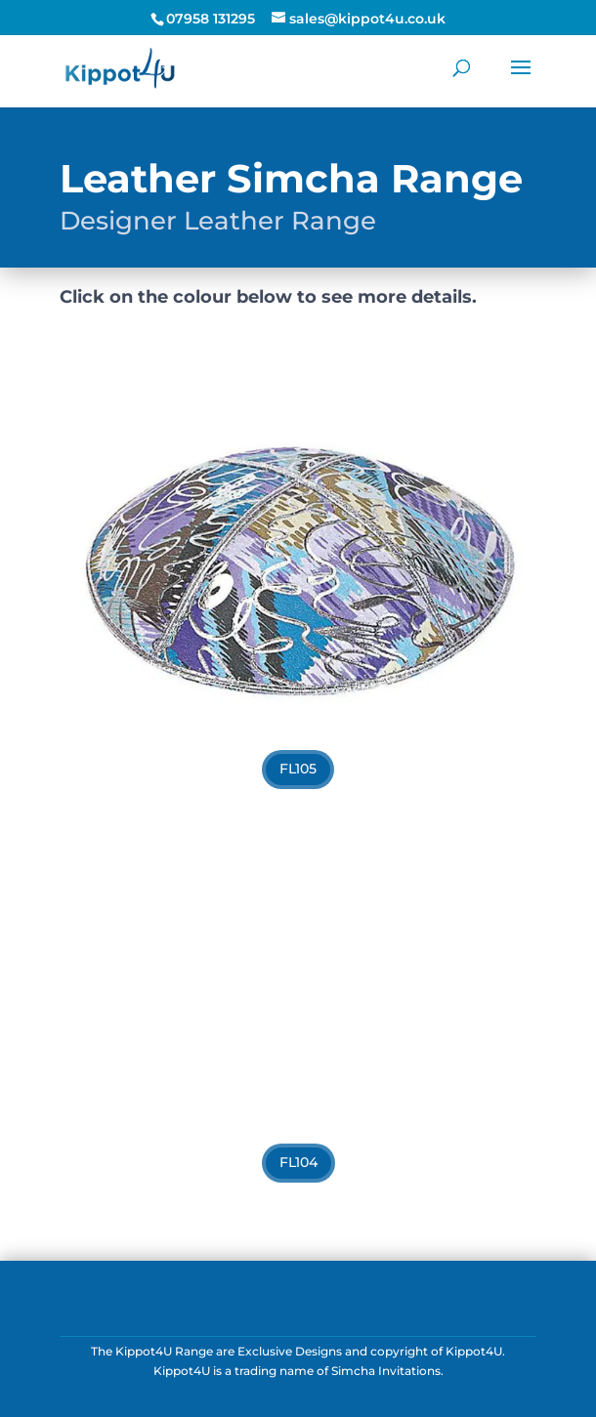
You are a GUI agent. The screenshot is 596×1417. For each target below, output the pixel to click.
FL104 (298, 1162)
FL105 (298, 768)
